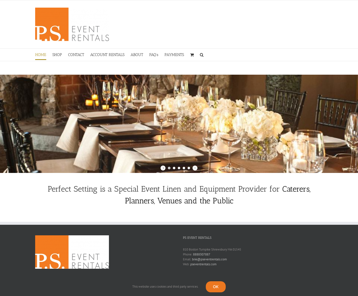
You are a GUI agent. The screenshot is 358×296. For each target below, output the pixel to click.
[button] (202, 55)
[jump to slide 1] (169, 168)
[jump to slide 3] (179, 168)
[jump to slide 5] (188, 168)
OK (216, 286)
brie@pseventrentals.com (209, 259)
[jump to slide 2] (174, 168)
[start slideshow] (164, 168)
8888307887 (201, 254)
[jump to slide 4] (183, 168)
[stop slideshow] (194, 168)
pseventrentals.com (203, 264)
